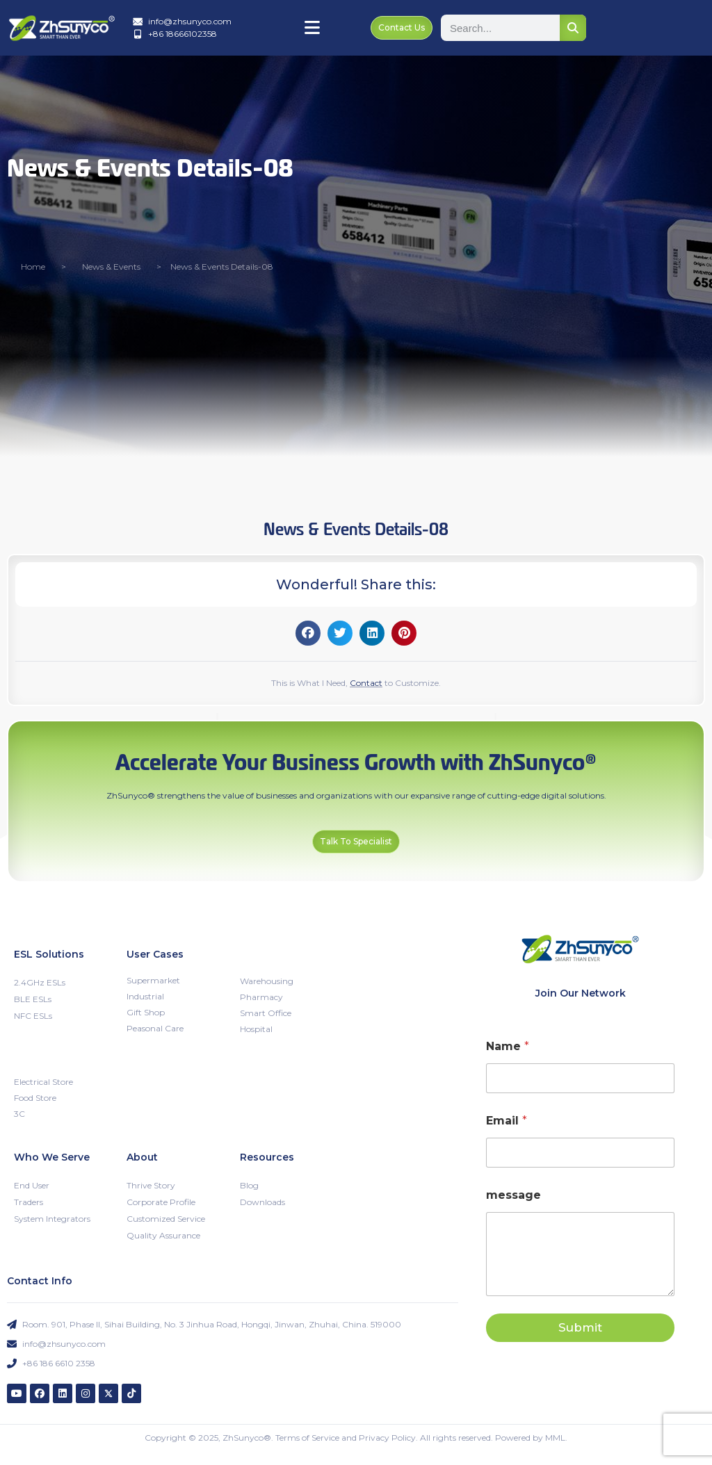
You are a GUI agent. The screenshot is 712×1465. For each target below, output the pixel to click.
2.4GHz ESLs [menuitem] (39, 981)
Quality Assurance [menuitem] (163, 1234)
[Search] (573, 28)
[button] (308, 632)
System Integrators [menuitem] (52, 1218)
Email (506, 1120)
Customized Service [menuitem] (166, 1218)
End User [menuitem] (31, 1184)
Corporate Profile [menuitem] (161, 1201)
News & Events (111, 266)
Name (507, 1045)
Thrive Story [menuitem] (151, 1184)
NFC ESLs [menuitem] (33, 1015)
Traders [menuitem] (28, 1201)
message (513, 1194)
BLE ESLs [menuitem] (32, 998)
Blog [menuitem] (249, 1184)
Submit (580, 1327)
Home (33, 266)
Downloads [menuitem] (262, 1201)
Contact (366, 682)
